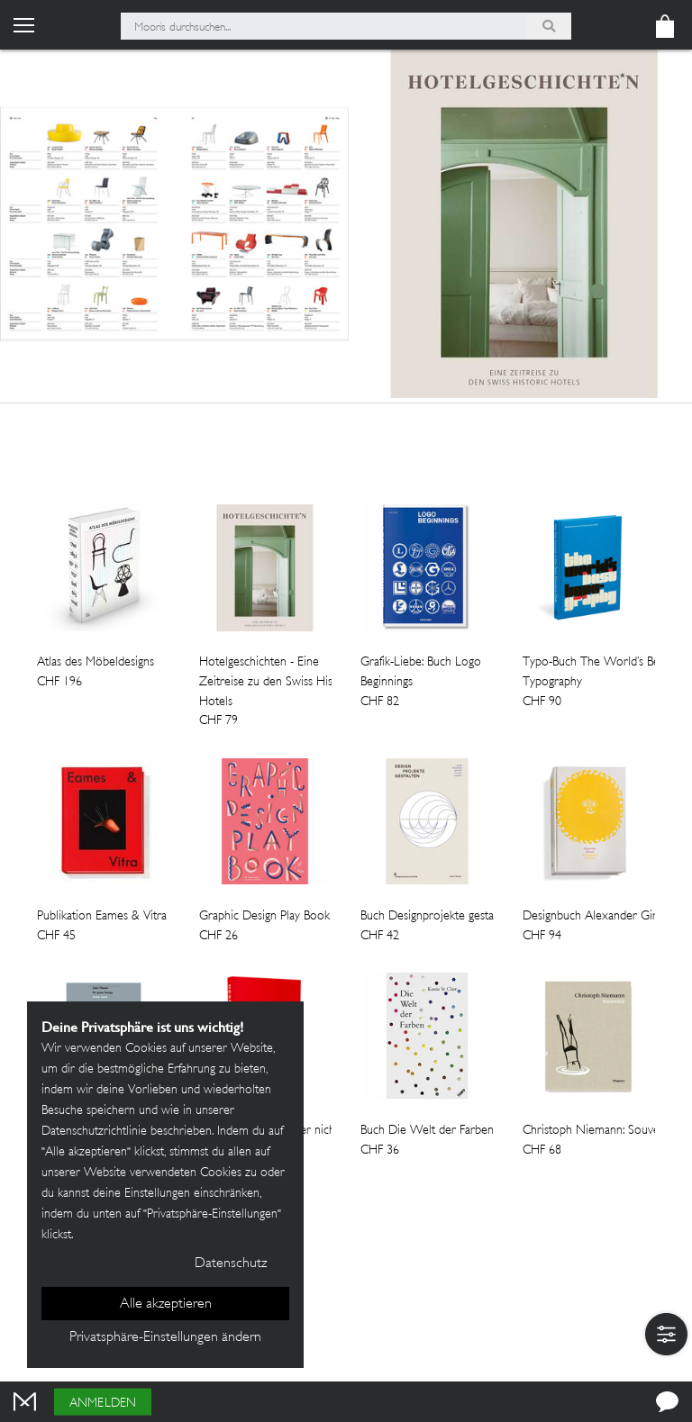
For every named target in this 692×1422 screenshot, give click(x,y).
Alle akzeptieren (166, 1304)
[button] (666, 1334)
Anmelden (102, 1403)
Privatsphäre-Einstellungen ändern (165, 1338)
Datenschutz (231, 1264)
